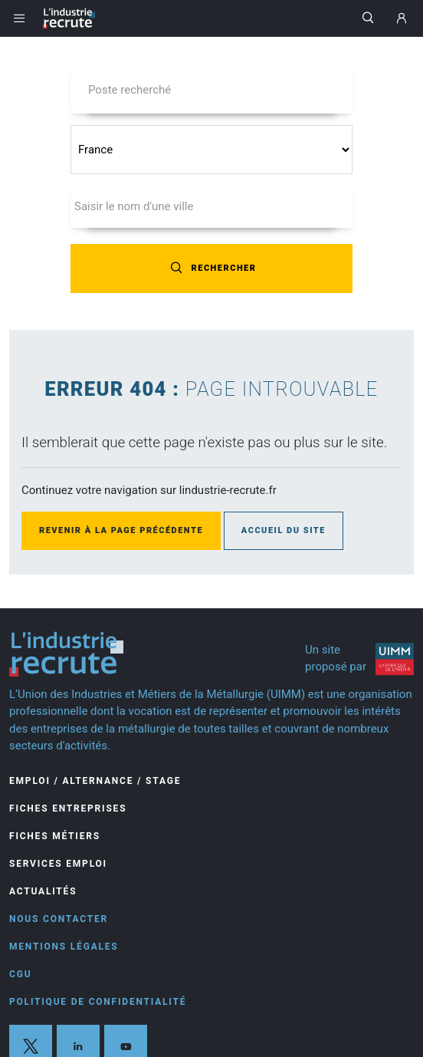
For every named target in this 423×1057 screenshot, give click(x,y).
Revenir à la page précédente (121, 530)
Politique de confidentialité (97, 1001)
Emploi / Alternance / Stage (95, 780)
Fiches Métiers (54, 836)
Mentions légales (64, 946)
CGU (20, 974)
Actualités (43, 891)
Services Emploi (58, 863)
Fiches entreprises (67, 808)
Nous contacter (58, 919)
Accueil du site (283, 530)
